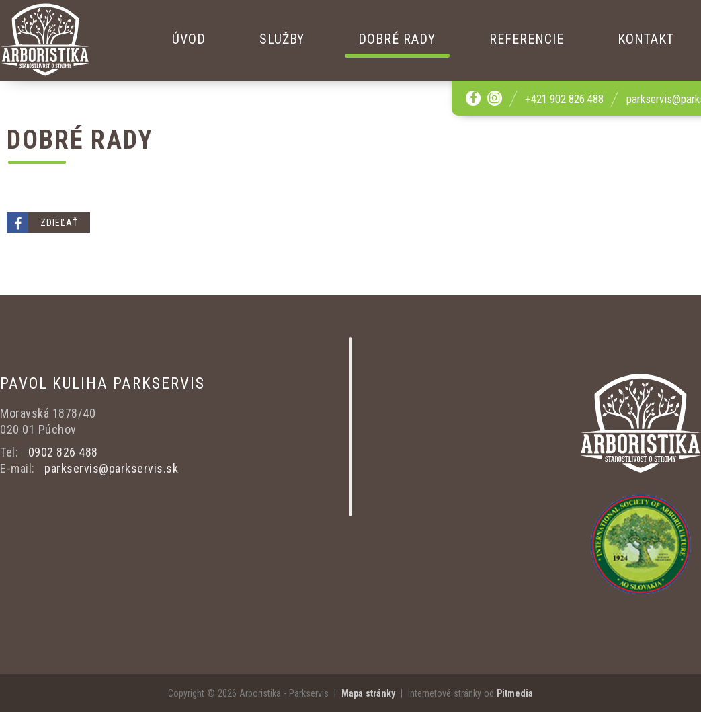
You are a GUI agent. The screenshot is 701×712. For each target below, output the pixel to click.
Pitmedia (515, 693)
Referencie (526, 39)
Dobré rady (397, 39)
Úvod (189, 39)
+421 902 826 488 (564, 99)
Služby (281, 39)
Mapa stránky (368, 693)
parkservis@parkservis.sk (111, 468)
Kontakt (646, 39)
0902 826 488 (63, 452)
